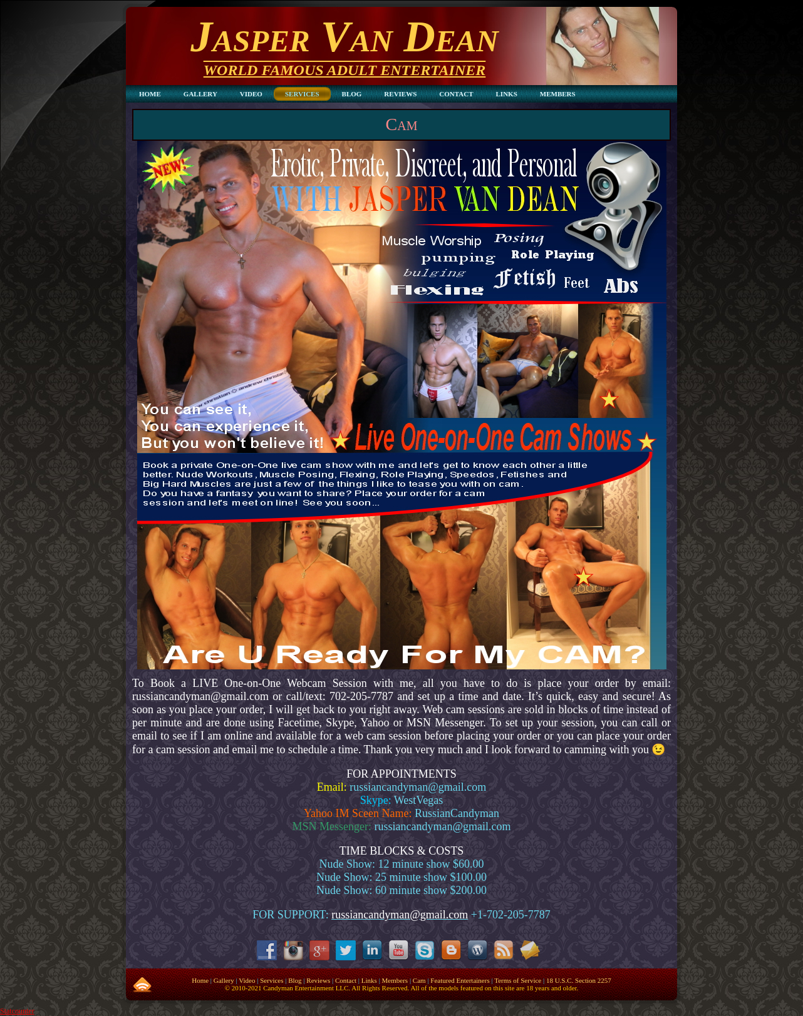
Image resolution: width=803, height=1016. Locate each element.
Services (271, 980)
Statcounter (17, 1011)
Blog (294, 980)
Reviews (318, 980)
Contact (345, 980)
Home (200, 980)
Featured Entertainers (459, 980)
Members (395, 980)
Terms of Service (517, 980)
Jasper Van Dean (344, 37)
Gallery (224, 980)
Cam (402, 124)
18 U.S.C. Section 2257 (578, 980)
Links (369, 980)
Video (247, 980)
